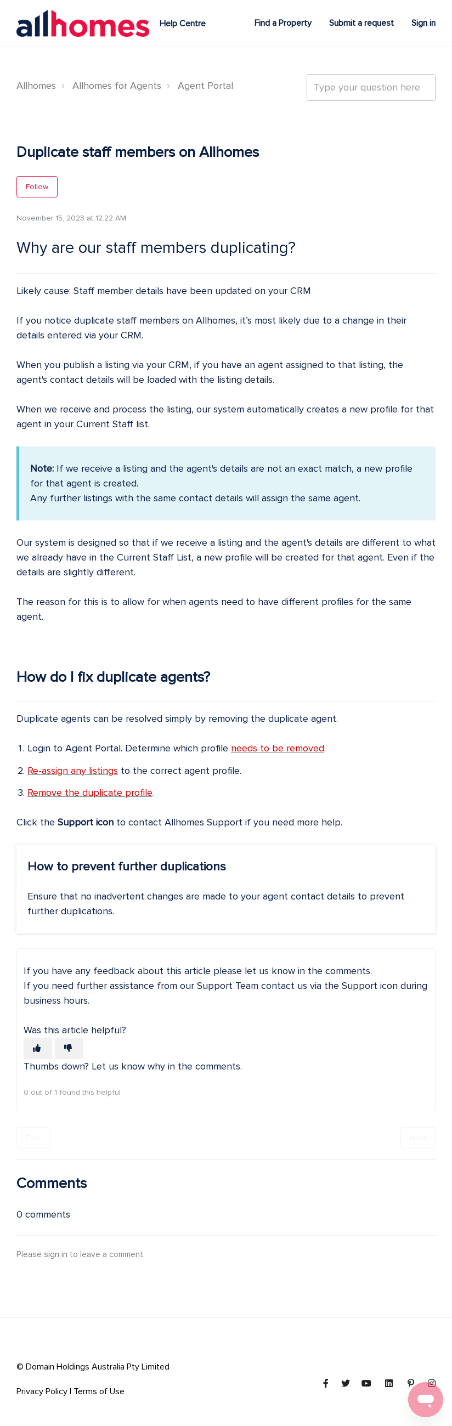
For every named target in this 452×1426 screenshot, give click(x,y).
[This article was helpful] (38, 1048)
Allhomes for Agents (116, 86)
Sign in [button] (423, 23)
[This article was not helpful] (69, 1048)
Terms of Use (99, 1391)
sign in (55, 1254)
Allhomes (36, 86)
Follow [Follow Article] (37, 186)
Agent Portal (205, 86)
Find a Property (283, 23)
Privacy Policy (41, 1391)
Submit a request (361, 23)
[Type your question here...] (371, 87)
